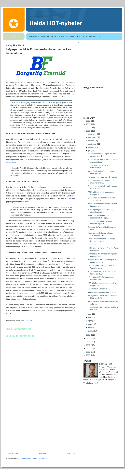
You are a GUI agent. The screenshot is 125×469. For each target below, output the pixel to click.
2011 (88, 348)
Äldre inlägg (70, 453)
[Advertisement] (31, 429)
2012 (88, 345)
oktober (91, 141)
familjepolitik (11, 162)
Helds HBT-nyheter (55, 23)
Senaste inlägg (12, 453)
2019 (88, 121)
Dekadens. (92, 245)
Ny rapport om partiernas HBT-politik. (102, 177)
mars (90, 324)
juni (90, 314)
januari (91, 331)
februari (91, 327)
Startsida (42, 453)
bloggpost (47, 82)
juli (89, 151)
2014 (88, 338)
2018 (88, 124)
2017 (88, 128)
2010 (88, 352)
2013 (88, 342)
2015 (88, 335)
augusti (91, 147)
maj (90, 317)
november (92, 137)
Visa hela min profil (90, 383)
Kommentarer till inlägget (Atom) (33, 458)
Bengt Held (107, 364)
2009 (88, 355)
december (92, 134)
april (90, 321)
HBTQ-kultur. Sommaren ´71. (99, 289)
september (92, 144)
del (70, 199)
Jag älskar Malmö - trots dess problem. (103, 292)
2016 (88, 131)
